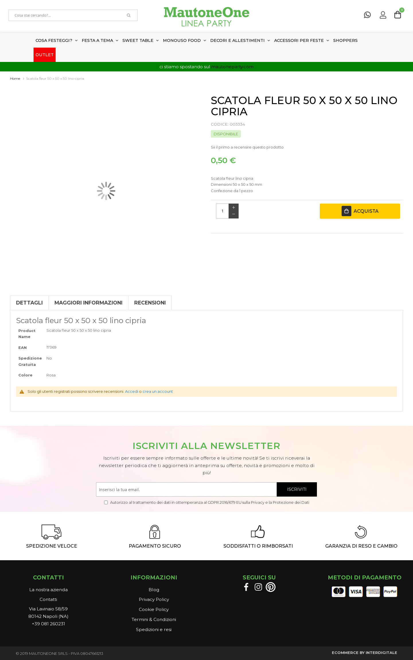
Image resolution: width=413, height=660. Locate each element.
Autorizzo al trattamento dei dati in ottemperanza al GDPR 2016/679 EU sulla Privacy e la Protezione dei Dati (209, 502)
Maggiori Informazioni (88, 303)
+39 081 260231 (48, 623)
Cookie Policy (154, 609)
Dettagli (29, 303)
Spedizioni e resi (154, 629)
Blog (154, 589)
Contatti (48, 599)
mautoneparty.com (232, 66)
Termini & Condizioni (154, 619)
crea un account (158, 391)
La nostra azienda (48, 589)
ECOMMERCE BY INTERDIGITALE (364, 652)
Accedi (131, 391)
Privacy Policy (154, 599)
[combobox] (64, 15)
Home (15, 78)
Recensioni (150, 303)
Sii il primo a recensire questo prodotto (247, 147)
